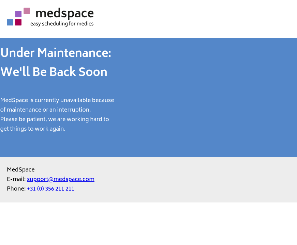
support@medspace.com (60, 179)
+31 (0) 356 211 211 (51, 189)
